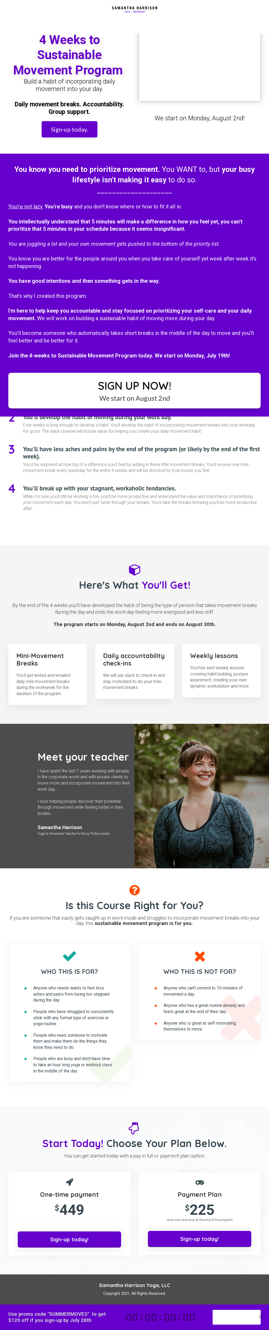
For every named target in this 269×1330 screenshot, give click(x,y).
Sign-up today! (236, 1317)
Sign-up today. (69, 129)
